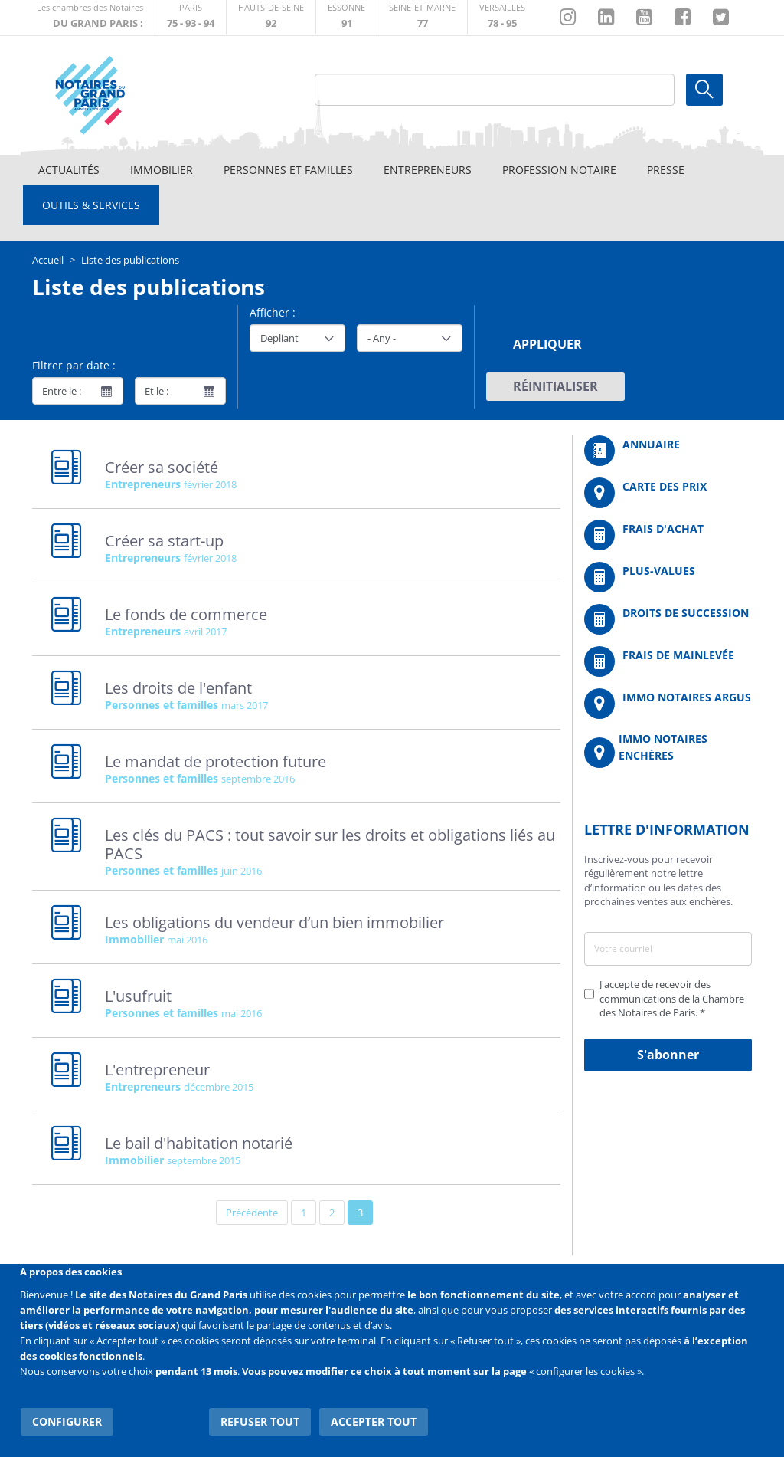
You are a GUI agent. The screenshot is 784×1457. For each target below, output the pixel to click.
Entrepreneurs (428, 169)
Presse (665, 169)
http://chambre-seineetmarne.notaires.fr (422, 17)
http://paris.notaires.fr (190, 17)
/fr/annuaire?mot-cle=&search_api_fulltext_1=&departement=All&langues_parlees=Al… (668, 450)
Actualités (69, 169)
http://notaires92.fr (271, 17)
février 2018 (210, 484)
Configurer (66, 1418)
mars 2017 (244, 705)
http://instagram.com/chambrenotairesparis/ (568, 18)
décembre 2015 (218, 1087)
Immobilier (161, 169)
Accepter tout (375, 1418)
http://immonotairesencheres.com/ (668, 753)
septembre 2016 (258, 779)
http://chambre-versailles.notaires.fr (502, 17)
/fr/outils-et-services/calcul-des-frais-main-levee (668, 661)
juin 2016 (241, 871)
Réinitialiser (555, 386)
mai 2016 (187, 940)
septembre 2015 (203, 1160)
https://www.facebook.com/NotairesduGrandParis (683, 18)
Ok (704, 90)
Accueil (48, 260)
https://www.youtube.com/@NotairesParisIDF (644, 18)
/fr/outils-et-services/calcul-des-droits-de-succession (668, 619)
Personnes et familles (288, 169)
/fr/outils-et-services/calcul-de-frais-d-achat (668, 535)
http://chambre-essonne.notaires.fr (346, 17)
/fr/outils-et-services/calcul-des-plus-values (668, 577)
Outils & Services (91, 205)
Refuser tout (262, 1418)
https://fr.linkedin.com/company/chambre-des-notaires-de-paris (606, 18)
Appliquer (547, 344)
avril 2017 (205, 631)
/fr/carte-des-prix (668, 492)
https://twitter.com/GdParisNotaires (721, 18)
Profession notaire (559, 169)
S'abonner (668, 1054)
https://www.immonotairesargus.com (668, 703)
